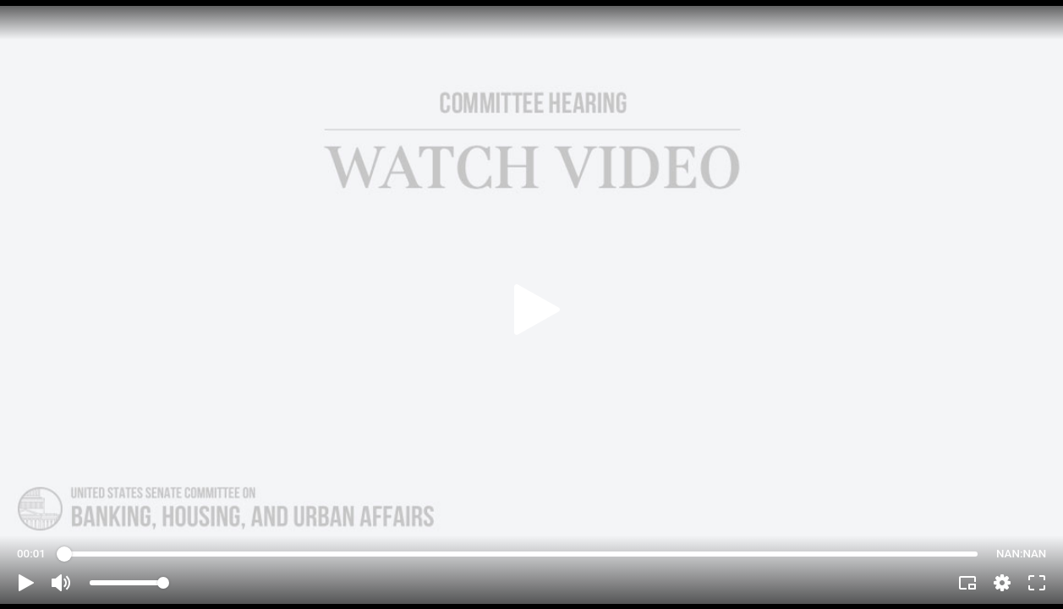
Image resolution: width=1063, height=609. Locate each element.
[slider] (521, 554)
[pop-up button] (1002, 583)
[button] (26, 583)
